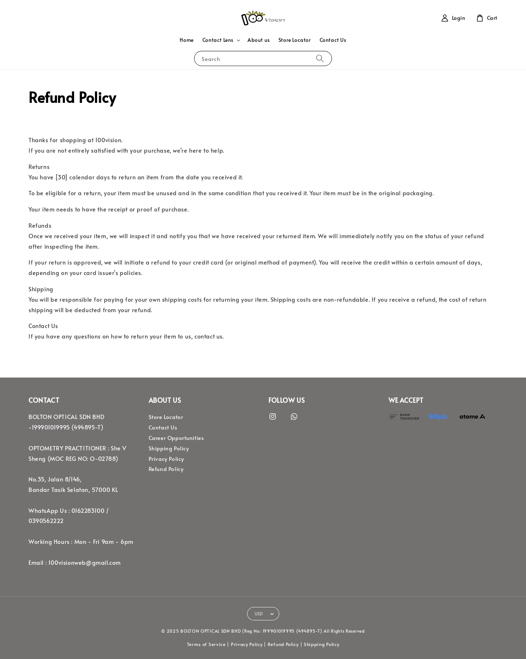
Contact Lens (217, 40)
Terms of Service (206, 644)
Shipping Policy (169, 448)
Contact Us (333, 39)
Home (186, 39)
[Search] (320, 58)
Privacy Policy (166, 458)
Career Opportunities (176, 437)
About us (258, 39)
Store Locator (295, 39)
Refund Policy (166, 468)
